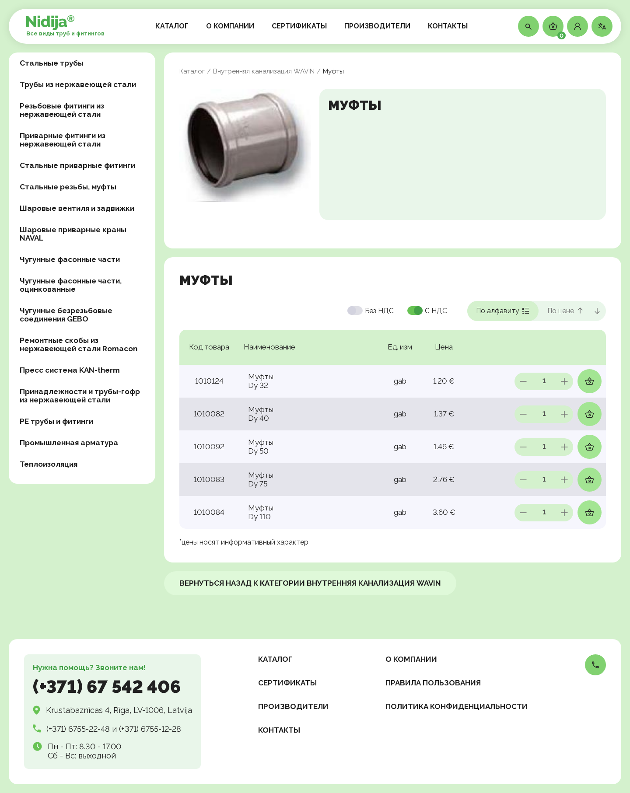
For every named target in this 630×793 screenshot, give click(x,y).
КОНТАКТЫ (448, 26)
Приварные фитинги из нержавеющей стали (62, 139)
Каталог (192, 71)
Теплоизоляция (48, 464)
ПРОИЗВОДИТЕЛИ (377, 26)
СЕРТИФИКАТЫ (299, 26)
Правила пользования (433, 682)
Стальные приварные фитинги (77, 165)
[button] (577, 26)
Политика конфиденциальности (456, 706)
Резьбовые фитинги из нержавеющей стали (62, 110)
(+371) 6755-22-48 (78, 729)
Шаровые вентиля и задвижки (77, 208)
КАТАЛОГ (172, 26)
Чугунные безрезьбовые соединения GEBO (66, 314)
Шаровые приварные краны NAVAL (73, 233)
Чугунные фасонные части (70, 259)
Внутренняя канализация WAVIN (264, 71)
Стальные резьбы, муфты (68, 186)
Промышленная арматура (69, 442)
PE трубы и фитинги (56, 421)
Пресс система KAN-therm (70, 370)
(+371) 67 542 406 (107, 686)
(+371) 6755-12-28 (150, 729)
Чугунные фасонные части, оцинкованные (71, 284)
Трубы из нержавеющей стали (78, 84)
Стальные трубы (52, 63)
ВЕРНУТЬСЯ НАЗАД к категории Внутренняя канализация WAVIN (310, 583)
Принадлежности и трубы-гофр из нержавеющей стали (80, 395)
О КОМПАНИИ (230, 26)
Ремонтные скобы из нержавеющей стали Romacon (78, 344)
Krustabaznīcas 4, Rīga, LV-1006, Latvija (119, 710)
